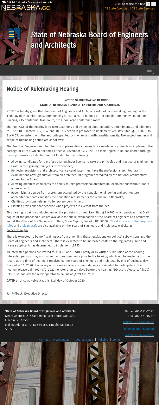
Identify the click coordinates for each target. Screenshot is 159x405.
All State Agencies (117, 8)
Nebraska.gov (84, 339)
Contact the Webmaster (55, 339)
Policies (103, 339)
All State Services (143, 8)
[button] (4, 66)
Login (116, 339)
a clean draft (29, 225)
